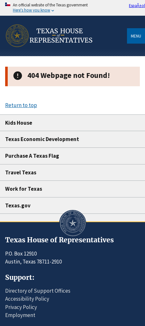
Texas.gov (18, 205)
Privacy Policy (21, 307)
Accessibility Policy (27, 298)
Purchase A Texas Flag (32, 155)
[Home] (48, 54)
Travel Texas (20, 172)
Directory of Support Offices (37, 290)
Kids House (18, 122)
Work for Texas (23, 188)
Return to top (21, 105)
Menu (136, 36)
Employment (20, 315)
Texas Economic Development (42, 139)
